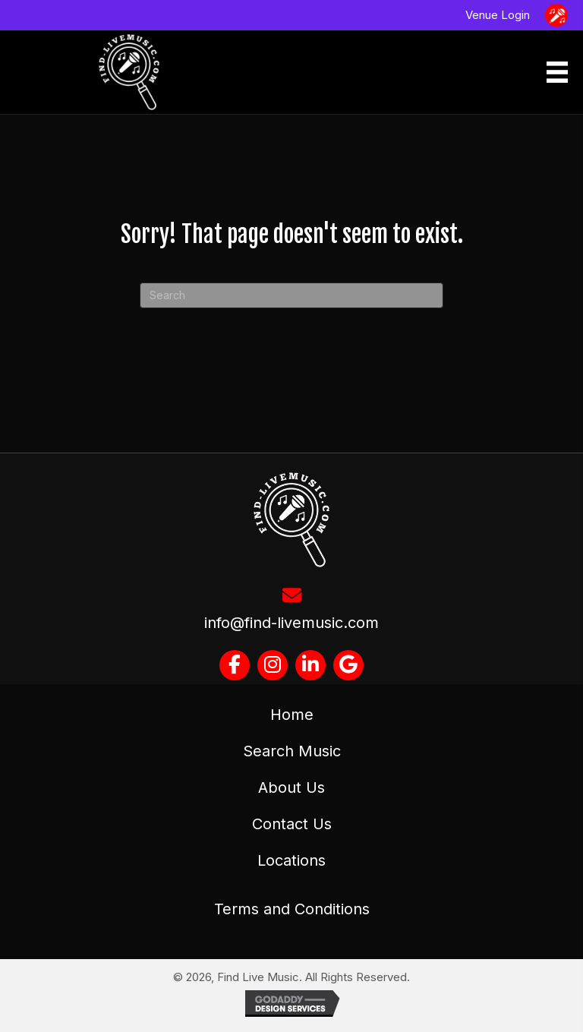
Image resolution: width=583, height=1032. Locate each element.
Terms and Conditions (292, 909)
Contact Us (292, 824)
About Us (291, 787)
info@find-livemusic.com (291, 623)
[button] (234, 665)
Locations (291, 860)
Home (292, 714)
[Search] (291, 295)
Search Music (292, 751)
